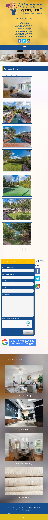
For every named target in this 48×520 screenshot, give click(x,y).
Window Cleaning (24, 463)
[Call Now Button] (24, 517)
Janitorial (24, 429)
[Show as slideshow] (9, 75)
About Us (16, 507)
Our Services (27, 507)
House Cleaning (24, 395)
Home (8, 507)
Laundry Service (24, 497)
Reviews (37, 507)
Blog (17, 510)
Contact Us (26, 510)
